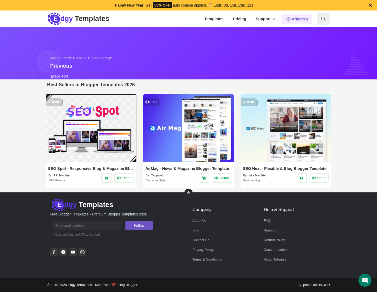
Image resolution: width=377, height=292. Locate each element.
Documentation (275, 250)
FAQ (267, 221)
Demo (124, 178)
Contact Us (200, 240)
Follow (139, 225)
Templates (213, 19)
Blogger (131, 285)
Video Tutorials (275, 259)
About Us (199, 221)
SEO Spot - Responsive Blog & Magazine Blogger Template (91, 168)
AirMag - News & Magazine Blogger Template (187, 168)
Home (78, 58)
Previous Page (100, 58)
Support (265, 19)
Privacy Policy (203, 250)
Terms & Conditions (207, 259)
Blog (195, 230)
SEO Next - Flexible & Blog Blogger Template (284, 168)
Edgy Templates (80, 285)
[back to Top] (188, 193)
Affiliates (297, 19)
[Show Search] (323, 19)
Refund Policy (274, 240)
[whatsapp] (82, 253)
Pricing (239, 19)
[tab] (213, 18)
